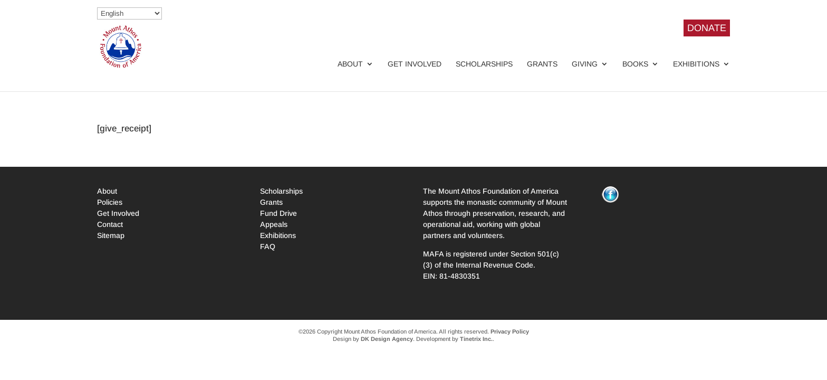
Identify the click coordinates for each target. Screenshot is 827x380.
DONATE (706, 28)
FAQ (267, 246)
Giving (585, 64)
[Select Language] (129, 13)
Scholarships (484, 64)
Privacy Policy (510, 331)
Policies (109, 202)
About (350, 64)
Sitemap (110, 235)
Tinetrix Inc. (476, 339)
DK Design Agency (387, 339)
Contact (110, 224)
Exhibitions (696, 64)
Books (635, 64)
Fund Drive (278, 213)
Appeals (273, 224)
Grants (542, 64)
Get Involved (414, 64)
